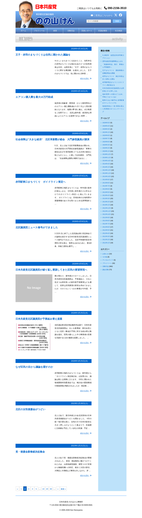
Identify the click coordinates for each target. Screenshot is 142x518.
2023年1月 (106, 132)
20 (47, 489)
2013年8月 (106, 183)
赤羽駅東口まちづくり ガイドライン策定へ (41, 181)
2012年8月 (106, 220)
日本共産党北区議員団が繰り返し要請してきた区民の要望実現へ (51, 269)
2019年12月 (106, 154)
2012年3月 (106, 236)
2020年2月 (106, 148)
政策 (55, 31)
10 (43, 489)
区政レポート (87, 31)
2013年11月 (106, 173)
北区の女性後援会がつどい (30, 409)
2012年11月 (106, 211)
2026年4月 (106, 126)
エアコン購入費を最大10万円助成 (34, 97)
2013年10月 (106, 176)
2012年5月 (106, 230)
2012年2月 (106, 239)
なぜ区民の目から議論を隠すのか (34, 367)
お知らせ (105, 254)
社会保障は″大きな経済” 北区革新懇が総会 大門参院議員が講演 (52, 139)
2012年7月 (106, 224)
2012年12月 (106, 208)
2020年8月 (106, 135)
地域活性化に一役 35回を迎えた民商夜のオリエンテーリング (113, 109)
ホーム (23, 31)
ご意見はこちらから (101, 15)
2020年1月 (106, 151)
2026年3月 (106, 129)
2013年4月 (106, 195)
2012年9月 (106, 217)
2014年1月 (106, 167)
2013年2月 (106, 202)
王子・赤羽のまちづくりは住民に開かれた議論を (43, 54)
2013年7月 (106, 186)
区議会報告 (102, 31)
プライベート (107, 263)
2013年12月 (106, 170)
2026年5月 (106, 123)
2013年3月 (106, 198)
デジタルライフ (107, 260)
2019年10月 (106, 160)
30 (51, 489)
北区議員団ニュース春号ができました (37, 227)
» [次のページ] (57, 489)
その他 (104, 257)
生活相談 (118, 31)
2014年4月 (106, 164)
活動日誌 (71, 31)
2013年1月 (106, 205)
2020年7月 (106, 138)
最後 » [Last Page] (63, 489)
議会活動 (105, 269)
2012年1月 (106, 243)
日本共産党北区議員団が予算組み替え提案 (39, 318)
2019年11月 (106, 157)
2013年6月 (106, 189)
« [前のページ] (17, 489)
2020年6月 (106, 142)
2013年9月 (106, 179)
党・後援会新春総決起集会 (30, 451)
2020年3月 (106, 145)
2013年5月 (106, 192)
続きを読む (84, 78)
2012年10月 (106, 214)
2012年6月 (106, 227)
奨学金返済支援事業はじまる (112, 61)
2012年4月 (106, 233)
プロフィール (39, 31)
